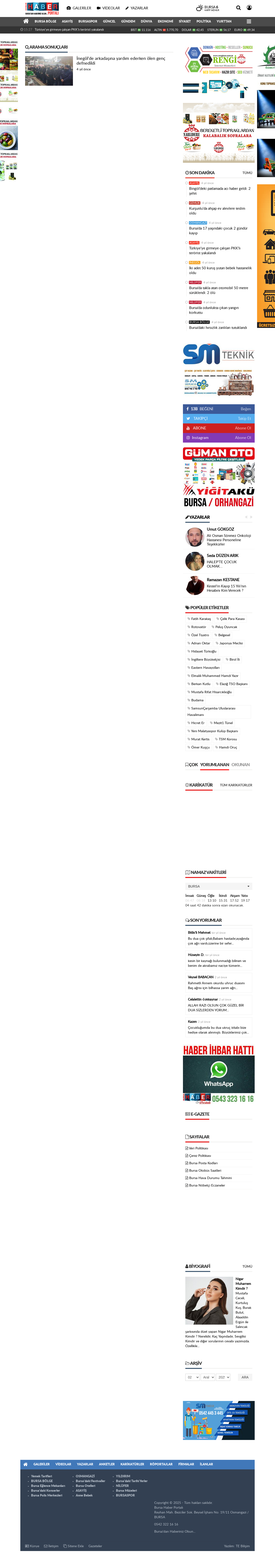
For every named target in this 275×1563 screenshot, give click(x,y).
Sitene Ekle (73, 1546)
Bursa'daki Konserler (45, 1490)
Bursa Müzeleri (126, 1490)
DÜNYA (146, 21)
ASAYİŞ (67, 21)
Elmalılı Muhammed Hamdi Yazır (212, 676)
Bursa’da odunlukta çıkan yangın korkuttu (214, 310)
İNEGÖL (194, 262)
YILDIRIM (123, 1476)
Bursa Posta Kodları (203, 1163)
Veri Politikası (198, 1148)
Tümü (247, 173)
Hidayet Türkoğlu (201, 651)
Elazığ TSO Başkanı (232, 684)
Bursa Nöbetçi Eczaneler (207, 1185)
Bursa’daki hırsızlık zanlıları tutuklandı (218, 328)
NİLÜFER (195, 282)
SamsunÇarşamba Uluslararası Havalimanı (211, 712)
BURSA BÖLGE (45, 21)
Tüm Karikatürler (236, 785)
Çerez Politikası (200, 1156)
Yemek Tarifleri (41, 1476)
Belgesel (222, 635)
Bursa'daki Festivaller (90, 1481)
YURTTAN (224, 21)
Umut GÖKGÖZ (220, 529)
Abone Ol (243, 428)
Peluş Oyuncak (224, 627)
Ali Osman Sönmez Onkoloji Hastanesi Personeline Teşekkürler (229, 540)
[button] (218, 886)
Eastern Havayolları (203, 667)
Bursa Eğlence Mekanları (48, 1486)
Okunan (240, 765)
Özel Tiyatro (198, 635)
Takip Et (244, 419)
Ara (245, 1377)
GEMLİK (194, 203)
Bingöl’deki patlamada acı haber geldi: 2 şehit (220, 191)
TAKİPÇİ (200, 419)
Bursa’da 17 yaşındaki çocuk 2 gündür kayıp (218, 231)
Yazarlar (197, 517)
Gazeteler (95, 1546)
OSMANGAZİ (198, 222)
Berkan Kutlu (198, 684)
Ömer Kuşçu (198, 747)
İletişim (51, 1546)
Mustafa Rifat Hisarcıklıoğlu (209, 692)
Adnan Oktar (198, 643)
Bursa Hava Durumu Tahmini (210, 1178)
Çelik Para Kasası (230, 619)
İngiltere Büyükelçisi (203, 659)
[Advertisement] (219, 832)
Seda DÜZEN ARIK (222, 556)
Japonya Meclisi (229, 643)
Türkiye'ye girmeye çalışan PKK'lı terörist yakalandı (69, 29)
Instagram (200, 438)
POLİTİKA (204, 21)
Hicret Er (195, 723)
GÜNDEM (128, 21)
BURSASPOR (87, 21)
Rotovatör (196, 627)
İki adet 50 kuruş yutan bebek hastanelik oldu (220, 270)
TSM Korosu (226, 739)
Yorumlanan (214, 765)
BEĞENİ (201, 409)
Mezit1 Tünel (221, 723)
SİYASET (185, 21)
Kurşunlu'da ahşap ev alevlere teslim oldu (217, 211)
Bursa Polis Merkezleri (46, 1495)
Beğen (246, 409)
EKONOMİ (165, 21)
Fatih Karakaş (199, 619)
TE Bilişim (243, 1546)
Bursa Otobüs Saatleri (205, 1170)
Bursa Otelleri (85, 1486)
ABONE (199, 428)
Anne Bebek (84, 1495)
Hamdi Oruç (226, 747)
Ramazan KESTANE (223, 580)
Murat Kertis (198, 739)
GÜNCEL (109, 21)
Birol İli (233, 659)
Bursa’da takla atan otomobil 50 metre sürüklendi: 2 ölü (218, 290)
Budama (195, 700)
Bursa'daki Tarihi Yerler (132, 1481)
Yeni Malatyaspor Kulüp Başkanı (212, 731)
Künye (32, 1546)
